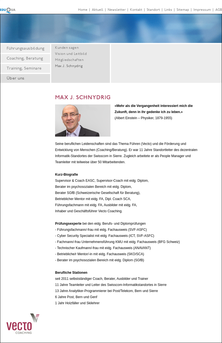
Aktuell (97, 10)
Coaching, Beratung (25, 59)
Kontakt (136, 10)
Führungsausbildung (26, 49)
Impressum (202, 10)
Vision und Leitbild (71, 54)
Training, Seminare (24, 69)
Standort (153, 10)
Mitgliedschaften (69, 60)
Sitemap (183, 10)
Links (168, 10)
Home (82, 10)
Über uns (15, 79)
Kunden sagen (67, 48)
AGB (218, 10)
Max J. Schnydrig (69, 66)
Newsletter (117, 10)
